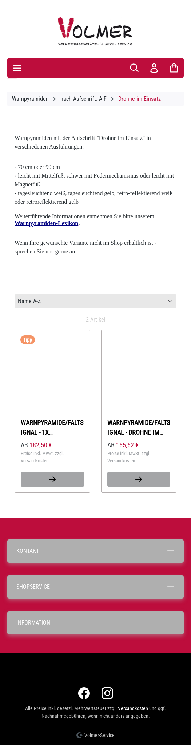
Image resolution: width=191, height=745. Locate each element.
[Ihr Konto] (154, 67)
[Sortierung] (95, 301)
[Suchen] (134, 67)
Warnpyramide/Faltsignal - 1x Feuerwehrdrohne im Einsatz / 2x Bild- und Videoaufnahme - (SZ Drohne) (52, 427)
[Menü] (17, 67)
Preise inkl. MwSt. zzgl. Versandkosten (42, 457)
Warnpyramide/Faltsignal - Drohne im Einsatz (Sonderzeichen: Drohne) (138, 427)
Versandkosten (133, 708)
